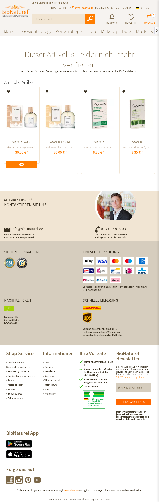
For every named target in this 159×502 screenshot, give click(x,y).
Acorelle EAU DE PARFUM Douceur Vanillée (60, 142)
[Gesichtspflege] (37, 31)
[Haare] (91, 31)
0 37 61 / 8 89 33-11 (113, 228)
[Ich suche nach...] (63, 19)
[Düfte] (127, 31)
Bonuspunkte (14, 393)
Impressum (50, 393)
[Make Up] (109, 31)
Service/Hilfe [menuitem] (59, 8)
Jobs (46, 362)
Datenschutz (50, 384)
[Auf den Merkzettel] (8, 91)
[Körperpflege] (69, 31)
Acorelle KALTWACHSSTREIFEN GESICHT (137, 142)
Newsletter (50, 371)
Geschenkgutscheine (18, 371)
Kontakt (11, 389)
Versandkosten (15, 384)
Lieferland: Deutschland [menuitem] (107, 8)
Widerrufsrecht (52, 380)
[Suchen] (90, 19)
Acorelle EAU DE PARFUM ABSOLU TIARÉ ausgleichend (22, 142)
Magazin (48, 367)
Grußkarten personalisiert (21, 375)
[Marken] (11, 31)
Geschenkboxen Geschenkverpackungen (18, 365)
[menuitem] (112, 19)
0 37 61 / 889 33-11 (84, 8)
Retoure (11, 380)
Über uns (49, 375)
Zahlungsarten (15, 398)
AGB (46, 389)
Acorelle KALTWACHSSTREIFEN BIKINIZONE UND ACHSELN (98, 142)
